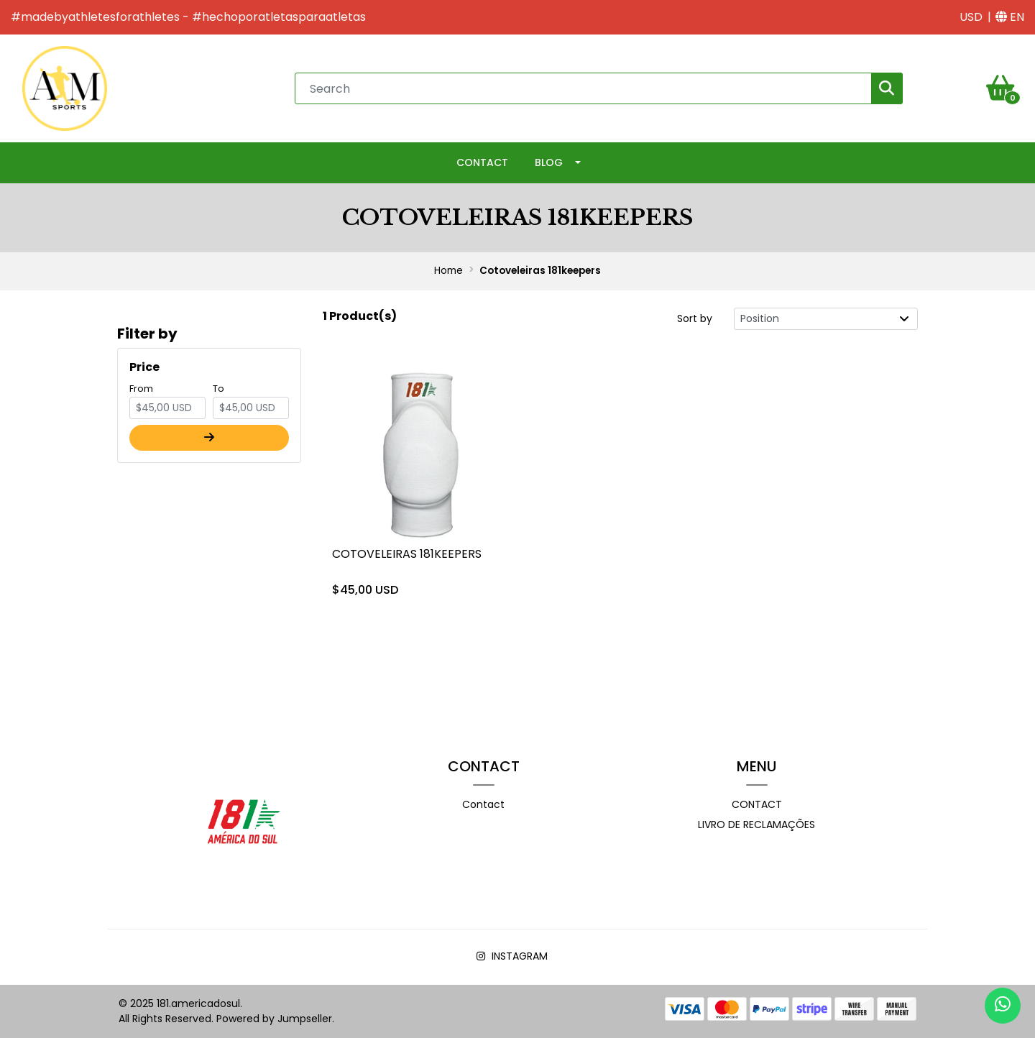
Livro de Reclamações (756, 824)
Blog (549, 162)
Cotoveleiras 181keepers (407, 554)
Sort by (694, 318)
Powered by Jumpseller (274, 1018)
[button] (971, 17)
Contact (482, 162)
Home (448, 270)
